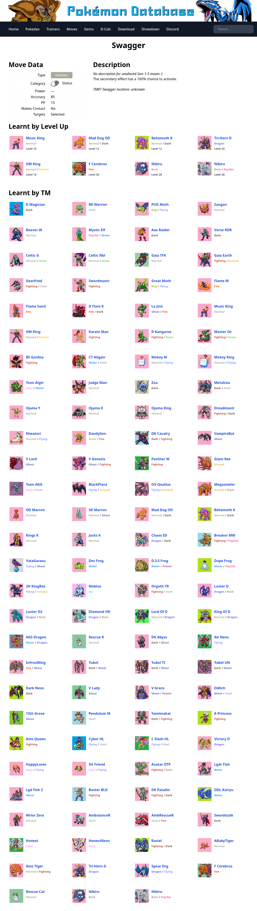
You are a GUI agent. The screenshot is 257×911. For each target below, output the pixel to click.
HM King (33, 164)
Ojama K (96, 408)
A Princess (223, 713)
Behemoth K (161, 138)
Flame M (221, 280)
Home (14, 29)
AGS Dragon (36, 637)
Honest (32, 840)
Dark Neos (35, 688)
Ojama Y (33, 408)
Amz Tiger (34, 866)
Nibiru (156, 164)
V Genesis (97, 459)
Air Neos (221, 637)
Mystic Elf (97, 230)
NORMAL (61, 75)
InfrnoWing (35, 662)
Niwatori (33, 433)
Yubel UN (222, 662)
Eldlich (219, 688)
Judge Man (98, 382)
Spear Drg (159, 866)
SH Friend (97, 764)
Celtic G (32, 255)
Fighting (220, 261)
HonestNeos (99, 840)
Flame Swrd (36, 306)
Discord (172, 29)
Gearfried (34, 280)
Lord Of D (159, 611)
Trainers (53, 29)
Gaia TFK (158, 255)
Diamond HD (99, 611)
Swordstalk (223, 815)
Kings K (32, 535)
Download (126, 29)
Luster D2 (34, 611)
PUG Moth (160, 204)
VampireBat (224, 433)
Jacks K (95, 535)
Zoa (154, 382)
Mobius (95, 586)
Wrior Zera (35, 815)
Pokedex (32, 29)
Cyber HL (96, 739)
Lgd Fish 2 (34, 789)
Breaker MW (224, 535)
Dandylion (97, 433)
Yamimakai (161, 713)
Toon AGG (34, 484)
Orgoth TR (160, 586)
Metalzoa (222, 382)
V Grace (157, 688)
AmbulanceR (99, 815)
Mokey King (224, 357)
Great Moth (161, 280)
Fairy (29, 388)
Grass (43, 261)
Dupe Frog (223, 560)
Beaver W (34, 230)
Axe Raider (160, 230)
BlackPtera (98, 484)
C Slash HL (160, 739)
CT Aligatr (97, 357)
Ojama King (161, 408)
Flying (164, 210)
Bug (154, 210)
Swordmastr (99, 280)
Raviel (156, 840)
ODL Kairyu (223, 789)
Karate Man (98, 331)
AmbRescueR (162, 815)
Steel (92, 210)
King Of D (222, 611)
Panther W (160, 459)
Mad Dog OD (99, 138)
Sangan (220, 204)
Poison (167, 566)
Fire (91, 169)
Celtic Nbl (97, 255)
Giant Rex (222, 459)
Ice (91, 592)
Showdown (150, 29)
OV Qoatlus (161, 484)
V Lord (31, 459)
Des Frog (96, 560)
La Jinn (157, 306)
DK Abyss (159, 637)
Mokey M (159, 357)
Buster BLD (98, 789)
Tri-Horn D (223, 138)
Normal (31, 143)
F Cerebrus (98, 164)
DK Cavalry (160, 433)
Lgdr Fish (222, 764)
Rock (154, 169)
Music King (35, 138)
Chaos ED (159, 535)
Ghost (155, 312)
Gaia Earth (223, 255)
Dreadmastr (224, 408)
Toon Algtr (35, 382)
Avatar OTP (161, 764)
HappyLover (36, 764)
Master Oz (223, 331)
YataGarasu (35, 560)
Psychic (229, 169)
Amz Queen (35, 739)
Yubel (93, 662)
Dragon (219, 143)
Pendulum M (99, 713)
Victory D (222, 739)
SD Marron (98, 509)
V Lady (94, 688)
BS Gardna (35, 357)
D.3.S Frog (159, 560)
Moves (72, 29)
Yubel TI (158, 662)
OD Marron (35, 509)
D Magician (35, 204)
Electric (44, 169)
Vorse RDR (223, 230)
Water (106, 235)
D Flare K (96, 306)
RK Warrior (98, 204)
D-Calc (106, 29)
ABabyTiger (224, 840)
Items (89, 29)
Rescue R (96, 637)
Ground (233, 261)
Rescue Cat (35, 891)
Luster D (221, 586)
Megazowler (224, 484)
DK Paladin (160, 789)
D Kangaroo (161, 331)
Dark (105, 143)
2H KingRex (35, 586)
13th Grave (35, 713)
